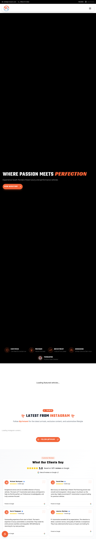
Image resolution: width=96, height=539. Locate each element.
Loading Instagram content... (12, 430)
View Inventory (12, 186)
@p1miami (23, 421)
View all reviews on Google (48, 472)
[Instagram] (86, 2)
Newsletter (81, 2)
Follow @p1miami (48, 439)
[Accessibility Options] (5, 534)
